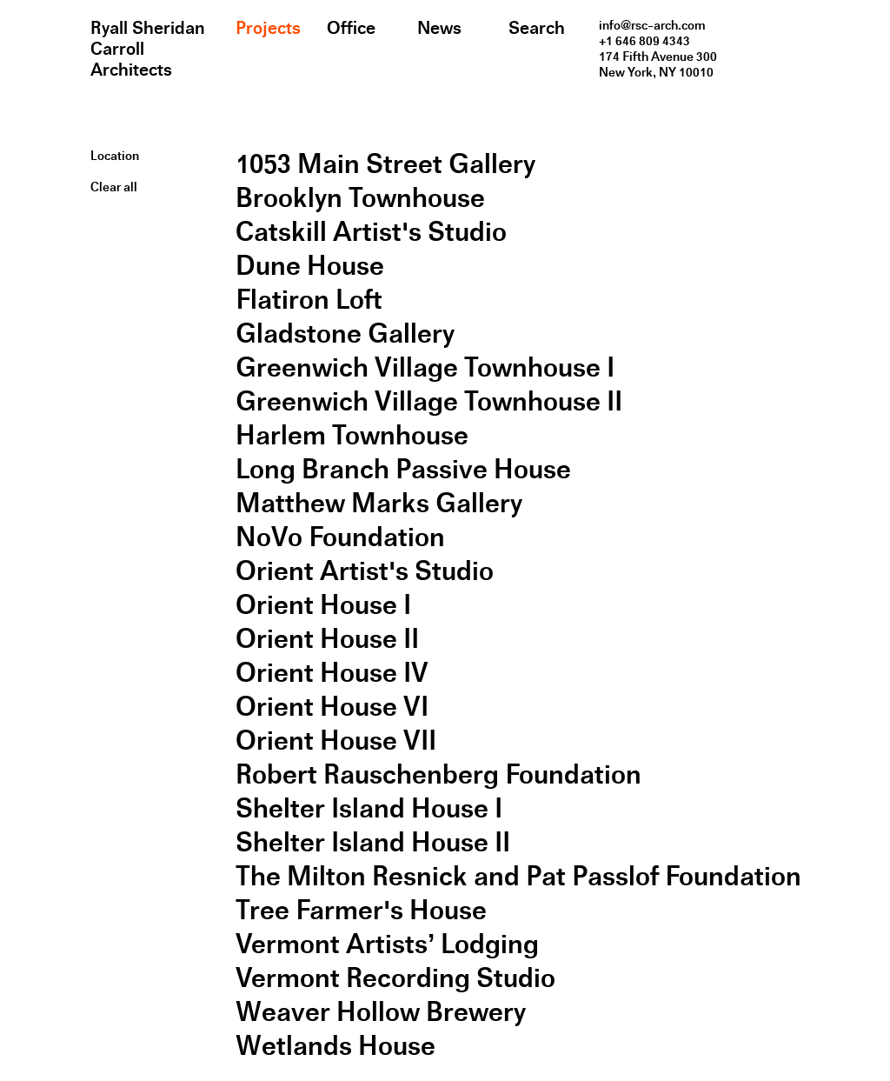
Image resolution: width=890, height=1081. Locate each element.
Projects (268, 27)
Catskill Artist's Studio (371, 232)
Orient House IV (332, 673)
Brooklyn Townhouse (360, 198)
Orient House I (323, 605)
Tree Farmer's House (361, 910)
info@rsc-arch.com (652, 25)
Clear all (113, 187)
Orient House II (327, 639)
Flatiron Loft (309, 300)
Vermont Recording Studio (395, 978)
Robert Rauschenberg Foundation (438, 774)
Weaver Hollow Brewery (381, 1012)
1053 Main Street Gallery (385, 164)
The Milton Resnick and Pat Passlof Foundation (518, 876)
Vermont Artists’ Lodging (387, 944)
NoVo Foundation (340, 537)
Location (114, 155)
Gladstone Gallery (345, 333)
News (439, 27)
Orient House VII (336, 740)
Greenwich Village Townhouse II (429, 401)
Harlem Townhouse (352, 435)
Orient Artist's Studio (365, 571)
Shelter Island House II (373, 842)
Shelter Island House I (369, 808)
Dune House (310, 266)
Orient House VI (332, 707)
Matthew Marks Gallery (379, 503)
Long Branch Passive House (403, 469)
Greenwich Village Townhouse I (425, 367)
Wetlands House (335, 1046)
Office (351, 27)
